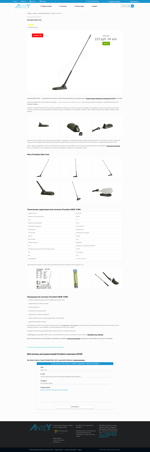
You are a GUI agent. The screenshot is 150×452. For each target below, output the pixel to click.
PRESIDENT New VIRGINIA (95, 334)
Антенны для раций (33, 27)
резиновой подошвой (113, 146)
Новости (23, 1)
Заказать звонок (115, 1)
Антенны (64, 6)
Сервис (43, 1)
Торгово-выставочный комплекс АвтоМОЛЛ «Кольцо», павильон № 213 (108, 434)
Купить (106, 43)
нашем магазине (79, 360)
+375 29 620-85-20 (62, 431)
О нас (15, 1)
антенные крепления (73, 338)
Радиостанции (47, 6)
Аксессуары (80, 6)
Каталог (35, 13)
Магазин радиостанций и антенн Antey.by (41, 449)
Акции (95, 6)
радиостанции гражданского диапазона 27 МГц (100, 98)
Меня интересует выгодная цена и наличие (75, 395)
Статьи (33, 1)
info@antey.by (134, 1)
